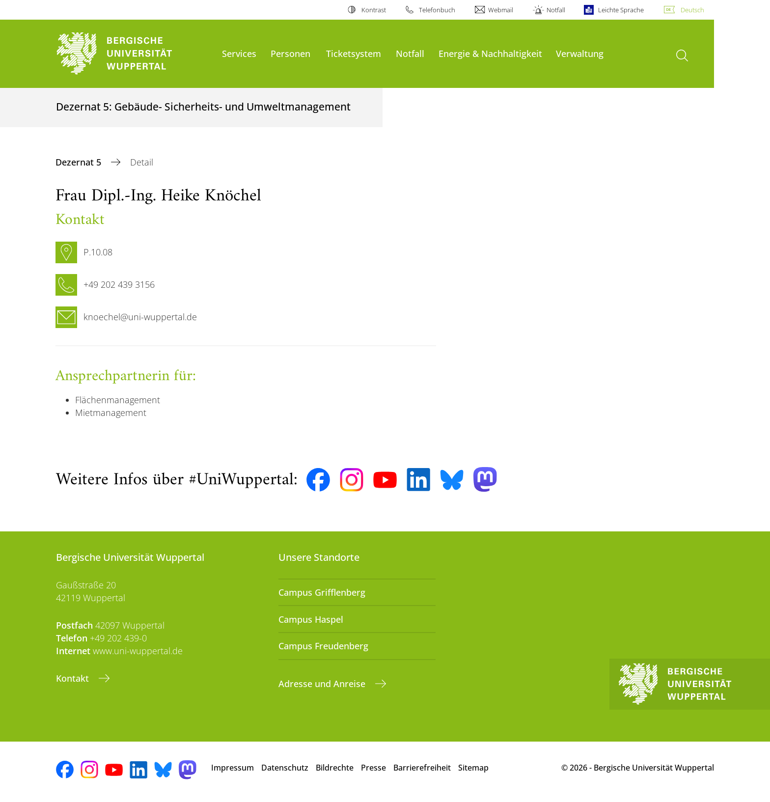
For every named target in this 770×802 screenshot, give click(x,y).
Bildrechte (335, 767)
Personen (290, 53)
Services (239, 53)
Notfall (556, 9)
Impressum (232, 767)
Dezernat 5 (79, 162)
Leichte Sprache (621, 9)
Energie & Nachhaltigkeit (490, 53)
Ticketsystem (353, 53)
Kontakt (73, 678)
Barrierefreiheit (422, 767)
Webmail (500, 9)
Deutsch (692, 9)
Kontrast (373, 9)
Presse (373, 767)
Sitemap (473, 767)
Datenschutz (284, 767)
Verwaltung (580, 53)
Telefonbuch (437, 9)
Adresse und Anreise (323, 684)
